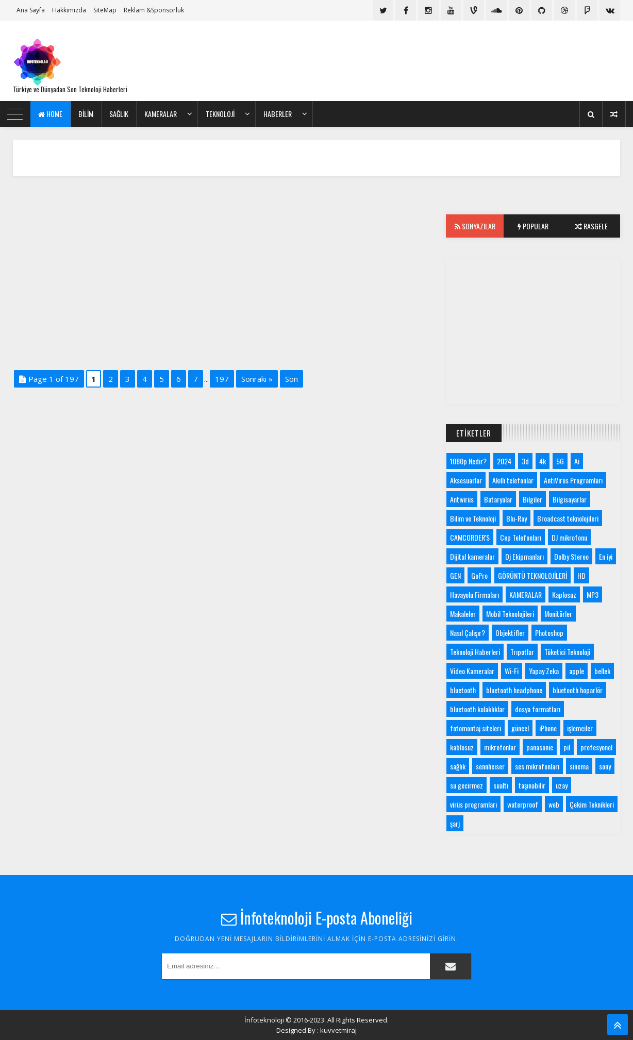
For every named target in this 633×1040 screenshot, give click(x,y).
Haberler (277, 113)
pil (566, 747)
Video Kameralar (472, 670)
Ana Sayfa (30, 10)
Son (291, 379)
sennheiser (490, 766)
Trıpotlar (522, 651)
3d (525, 461)
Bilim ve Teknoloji (473, 518)
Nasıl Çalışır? (467, 632)
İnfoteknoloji (264, 1020)
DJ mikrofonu (569, 537)
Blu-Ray (516, 518)
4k (542, 461)
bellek (602, 670)
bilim (85, 113)
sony (605, 766)
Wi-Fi (512, 670)
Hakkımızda (69, 10)
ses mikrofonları (537, 766)
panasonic (539, 747)
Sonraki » (257, 379)
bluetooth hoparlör (578, 689)
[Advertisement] (432, 61)
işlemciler (580, 728)
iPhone (548, 728)
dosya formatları (537, 708)
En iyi (605, 556)
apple (576, 670)
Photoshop (549, 632)
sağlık (457, 766)
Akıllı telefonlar (513, 480)
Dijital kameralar (472, 556)
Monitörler (558, 613)
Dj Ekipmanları (524, 556)
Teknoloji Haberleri (475, 651)
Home (50, 113)
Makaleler (463, 613)
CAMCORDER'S (470, 537)
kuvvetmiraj (338, 1030)
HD (581, 575)
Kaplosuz (564, 594)
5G (560, 461)
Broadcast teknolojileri (567, 518)
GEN (455, 575)
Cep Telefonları (520, 537)
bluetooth (463, 689)
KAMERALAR (160, 113)
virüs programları (473, 804)
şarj (455, 823)
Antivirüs (462, 499)
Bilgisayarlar (570, 499)
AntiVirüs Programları (573, 480)
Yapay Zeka (544, 670)
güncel (520, 728)
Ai (576, 461)
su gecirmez (466, 785)
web (553, 804)
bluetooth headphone (514, 689)
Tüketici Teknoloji (567, 651)
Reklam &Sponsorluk (154, 10)
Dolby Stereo (571, 556)
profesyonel (596, 747)
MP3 (592, 594)
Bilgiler (532, 499)
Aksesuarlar (466, 480)
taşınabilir (532, 785)
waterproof (522, 804)
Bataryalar (498, 499)
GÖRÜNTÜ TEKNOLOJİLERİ (532, 575)
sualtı (500, 785)
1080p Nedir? (468, 461)
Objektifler (510, 632)
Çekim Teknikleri (592, 804)
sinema (579, 766)
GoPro (479, 575)
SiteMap (104, 10)
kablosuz (462, 747)
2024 (504, 461)
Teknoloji (220, 113)
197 (222, 379)
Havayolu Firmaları (474, 594)
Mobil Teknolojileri (510, 613)
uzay (562, 785)
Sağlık (118, 113)
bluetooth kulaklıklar (477, 708)
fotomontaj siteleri (475, 728)
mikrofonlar (500, 747)
